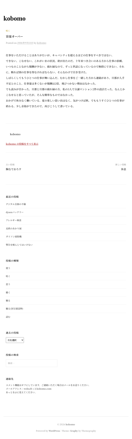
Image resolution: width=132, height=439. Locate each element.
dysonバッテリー (15, 212)
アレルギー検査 (13, 220)
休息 (123, 169)
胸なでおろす (13, 169)
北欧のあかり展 (13, 228)
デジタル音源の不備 (16, 204)
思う (8, 284)
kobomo (14, 18)
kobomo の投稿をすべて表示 (22, 143)
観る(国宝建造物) (14, 308)
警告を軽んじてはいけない (19, 244)
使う (8, 268)
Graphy (74, 430)
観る (8, 300)
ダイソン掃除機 (13, 236)
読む (8, 316)
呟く (8, 30)
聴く (8, 292)
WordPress (54, 430)
